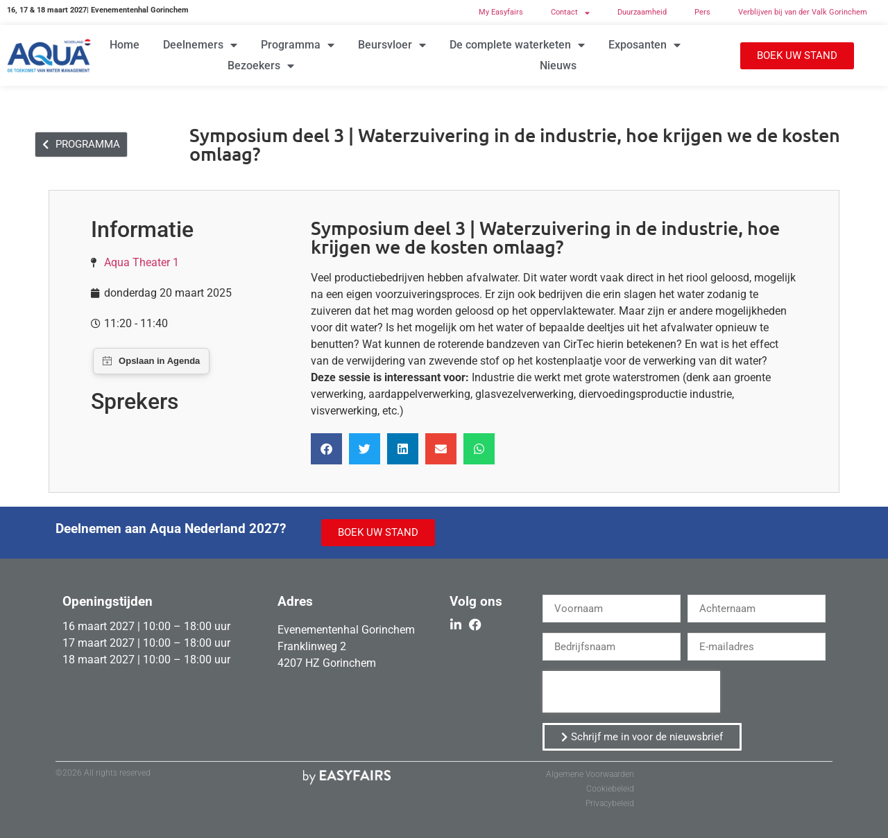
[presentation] (631, 692)
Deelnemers (200, 45)
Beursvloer (392, 45)
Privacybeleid (610, 803)
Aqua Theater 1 (141, 262)
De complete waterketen (517, 45)
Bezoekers (261, 65)
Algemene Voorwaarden (590, 774)
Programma (297, 45)
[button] (797, 55)
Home (124, 44)
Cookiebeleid (610, 789)
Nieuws (558, 65)
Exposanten (644, 45)
